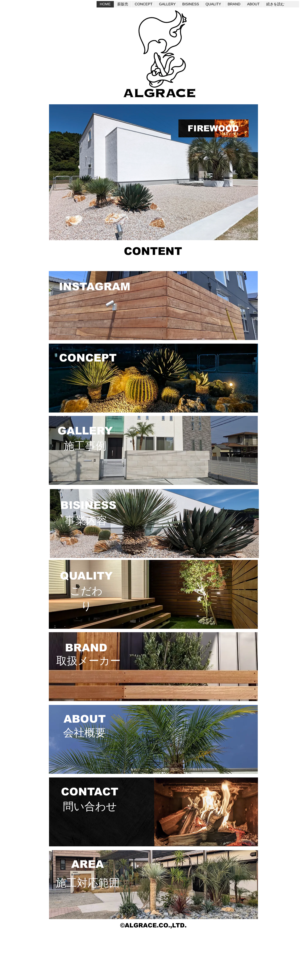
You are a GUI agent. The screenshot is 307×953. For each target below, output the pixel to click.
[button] (153, 172)
